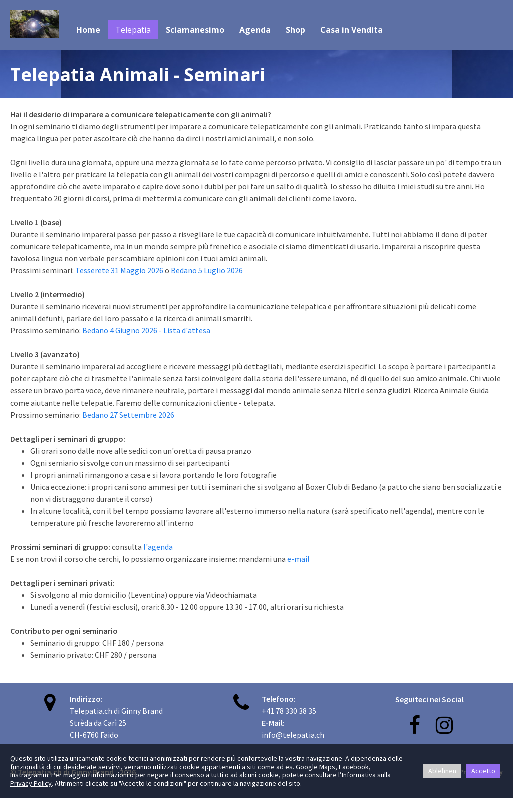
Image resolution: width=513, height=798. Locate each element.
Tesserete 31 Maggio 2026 (119, 270)
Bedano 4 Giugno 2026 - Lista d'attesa (146, 330)
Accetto (483, 770)
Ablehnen (442, 770)
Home (88, 29)
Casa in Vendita (351, 29)
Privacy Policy (31, 783)
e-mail (298, 559)
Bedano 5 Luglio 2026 (207, 270)
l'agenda (158, 547)
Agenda (255, 29)
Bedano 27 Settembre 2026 (127, 415)
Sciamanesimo (195, 29)
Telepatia (133, 29)
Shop (295, 29)
